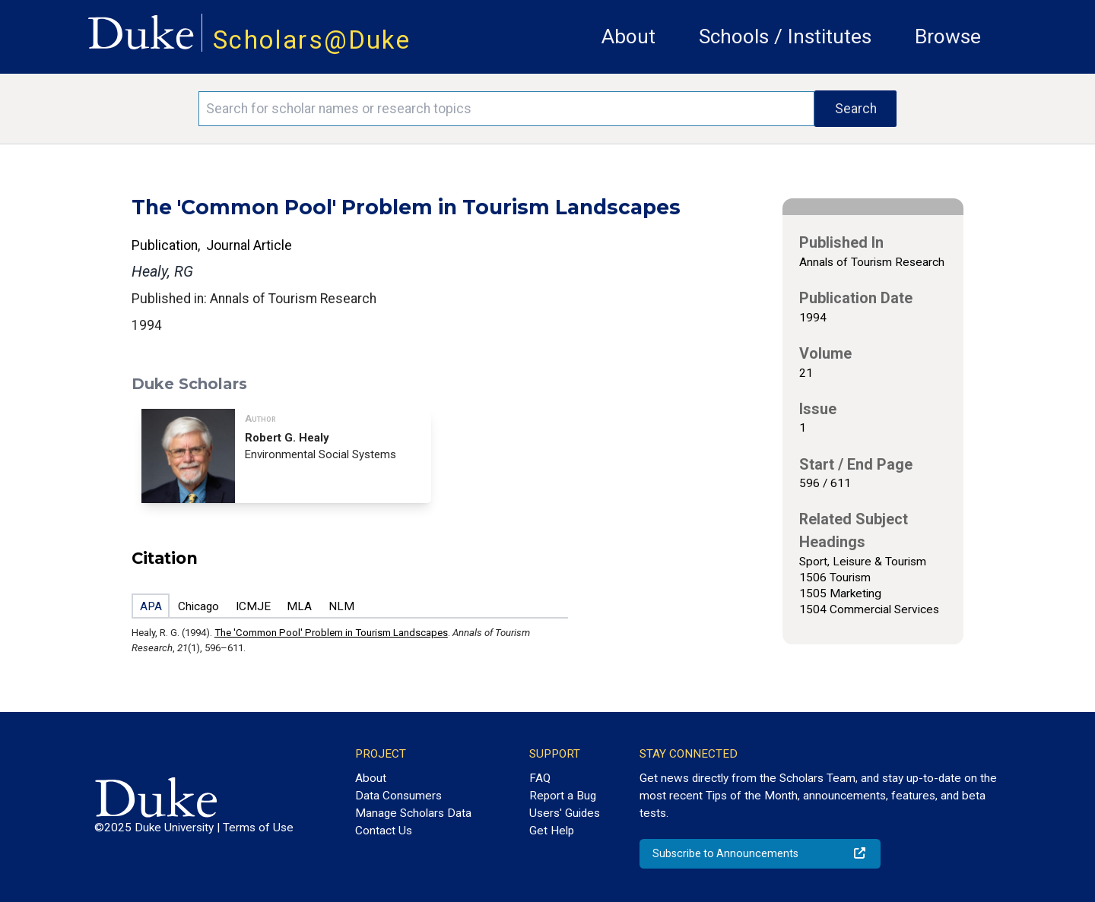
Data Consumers (398, 795)
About (628, 36)
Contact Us (383, 830)
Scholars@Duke (312, 40)
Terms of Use (258, 827)
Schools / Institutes (785, 36)
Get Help (551, 830)
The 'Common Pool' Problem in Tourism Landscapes (331, 632)
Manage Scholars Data (413, 813)
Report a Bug (562, 795)
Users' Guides (564, 813)
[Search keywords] (506, 108)
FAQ (540, 778)
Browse (948, 36)
